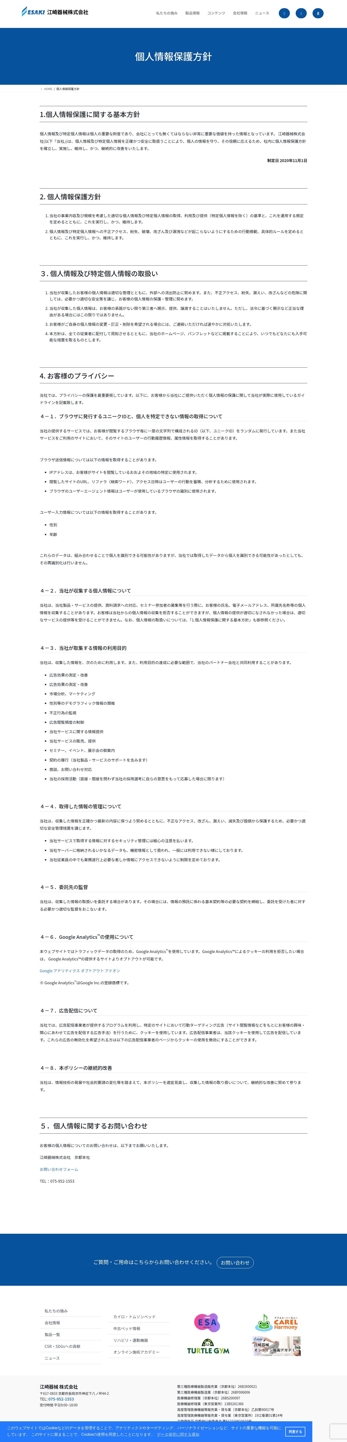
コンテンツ (212, 15)
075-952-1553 (61, 1399)
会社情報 (237, 15)
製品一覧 (52, 1334)
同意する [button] (295, 1432)
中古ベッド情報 (126, 1328)
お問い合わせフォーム (59, 1169)
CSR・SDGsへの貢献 (62, 1346)
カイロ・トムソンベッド (134, 1316)
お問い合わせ (235, 1262)
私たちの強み (160, 15)
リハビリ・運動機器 (130, 1340)
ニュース (260, 15)
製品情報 (187, 15)
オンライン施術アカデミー (136, 1352)
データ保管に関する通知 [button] (178, 1434)
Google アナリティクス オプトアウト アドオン (80, 970)
